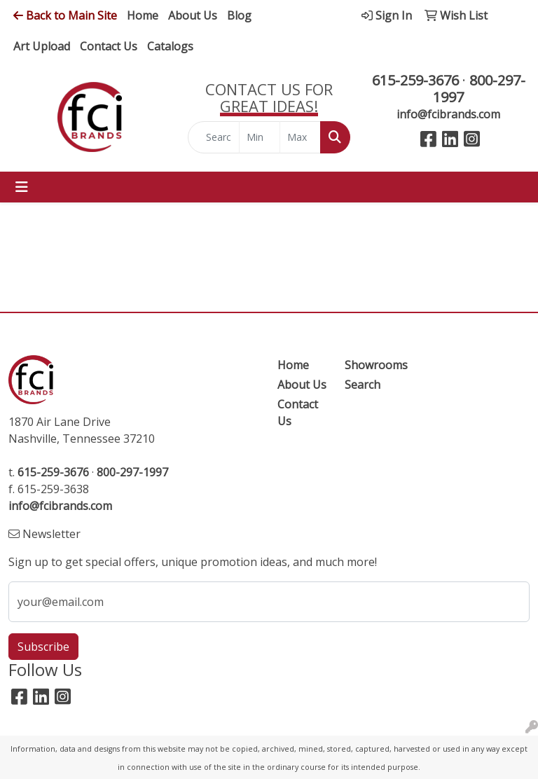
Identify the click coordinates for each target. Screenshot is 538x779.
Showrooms (370, 365)
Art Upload (41, 46)
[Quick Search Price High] (300, 137)
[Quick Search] (214, 137)
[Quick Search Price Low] (259, 137)
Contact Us (108, 46)
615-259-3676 (415, 80)
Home (142, 15)
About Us (192, 15)
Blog (239, 15)
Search (362, 384)
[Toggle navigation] (21, 187)
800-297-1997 (479, 88)
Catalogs (170, 46)
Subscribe (43, 646)
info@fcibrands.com (448, 114)
